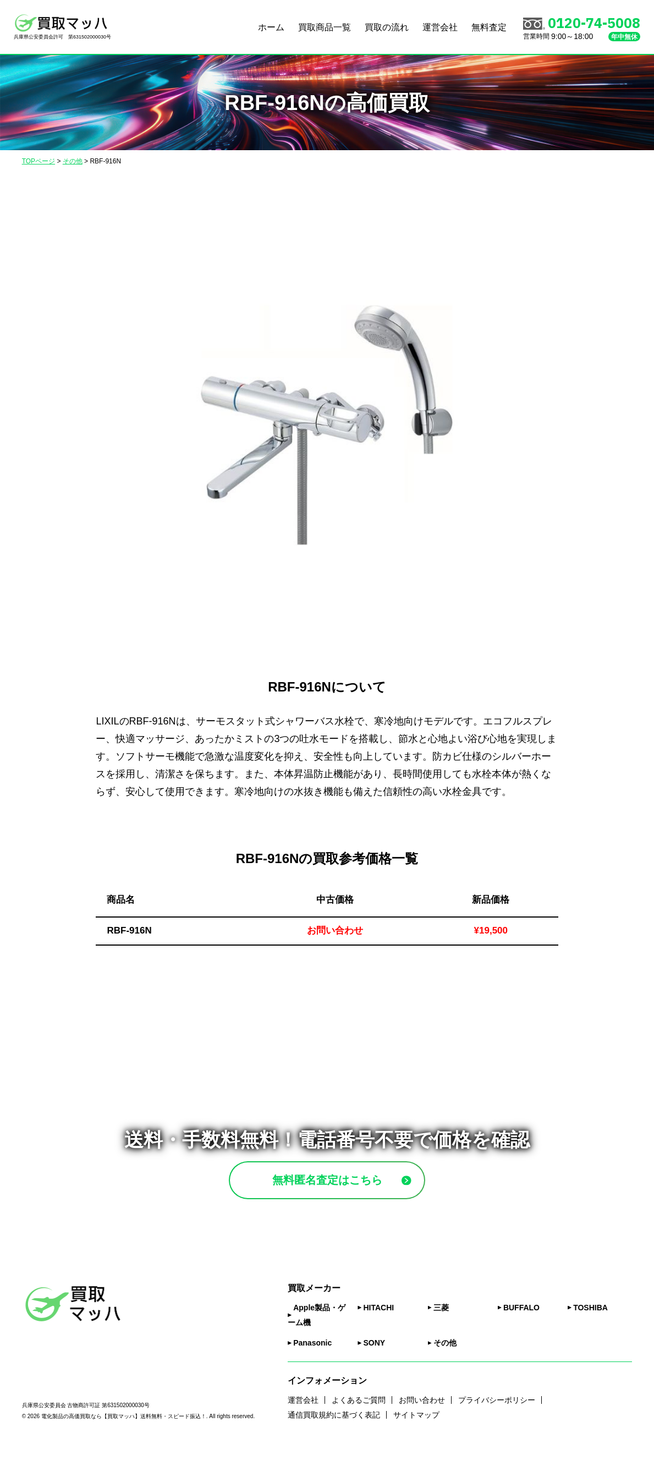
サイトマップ (416, 1442)
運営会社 (440, 27)
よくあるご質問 (359, 1427)
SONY (374, 1370)
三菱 (441, 1335)
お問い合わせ (422, 1427)
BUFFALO (521, 1335)
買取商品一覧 (324, 27)
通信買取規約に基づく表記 (334, 1442)
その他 (445, 1370)
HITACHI (378, 1335)
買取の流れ (387, 27)
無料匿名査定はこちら (353, 1193)
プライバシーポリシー (496, 1427)
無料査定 (489, 27)
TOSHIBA (590, 1335)
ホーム (271, 27)
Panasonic (312, 1370)
